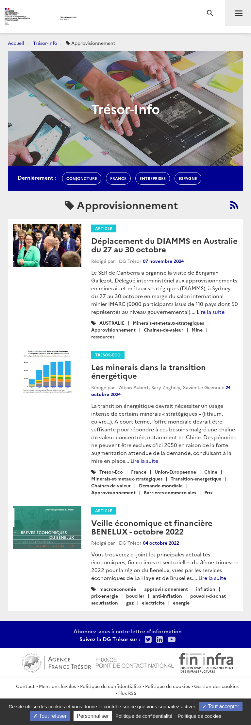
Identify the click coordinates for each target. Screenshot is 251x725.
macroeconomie (117, 589)
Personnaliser (93, 716)
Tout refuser (50, 716)
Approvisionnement (113, 329)
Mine (197, 329)
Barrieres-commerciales (170, 492)
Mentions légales (57, 686)
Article (103, 228)
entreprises (153, 178)
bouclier (135, 595)
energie (181, 602)
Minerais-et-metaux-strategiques (168, 322)
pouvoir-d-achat (208, 595)
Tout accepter (220, 706)
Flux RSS (127, 693)
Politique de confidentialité (110, 686)
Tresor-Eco (111, 471)
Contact (25, 686)
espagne (188, 178)
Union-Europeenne (175, 471)
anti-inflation (167, 595)
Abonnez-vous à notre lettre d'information (128, 631)
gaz (130, 602)
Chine (210, 471)
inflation (205, 589)
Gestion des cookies (216, 686)
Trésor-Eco (108, 354)
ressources (102, 336)
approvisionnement (166, 589)
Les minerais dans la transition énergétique (148, 371)
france (118, 178)
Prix (208, 492)
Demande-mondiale (161, 485)
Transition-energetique (196, 478)
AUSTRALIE (112, 322)
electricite (153, 602)
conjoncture (81, 178)
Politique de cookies (167, 686)
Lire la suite (211, 311)
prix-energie (104, 595)
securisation (104, 602)
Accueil (16, 43)
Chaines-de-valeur (163, 329)
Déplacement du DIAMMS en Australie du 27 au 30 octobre (164, 244)
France (138, 471)
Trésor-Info (45, 43)
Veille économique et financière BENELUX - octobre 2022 (151, 526)
